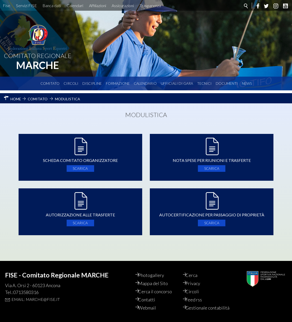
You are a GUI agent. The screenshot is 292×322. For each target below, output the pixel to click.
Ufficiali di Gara (177, 83)
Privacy (196, 278)
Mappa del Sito (156, 278)
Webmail (150, 302)
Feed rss (197, 294)
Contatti (150, 294)
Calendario (145, 83)
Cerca (195, 269)
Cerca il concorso (159, 286)
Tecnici (204, 83)
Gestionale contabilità (200, 305)
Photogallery (155, 269)
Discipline (92, 83)
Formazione (118, 83)
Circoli (71, 83)
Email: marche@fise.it (35, 293)
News (247, 83)
